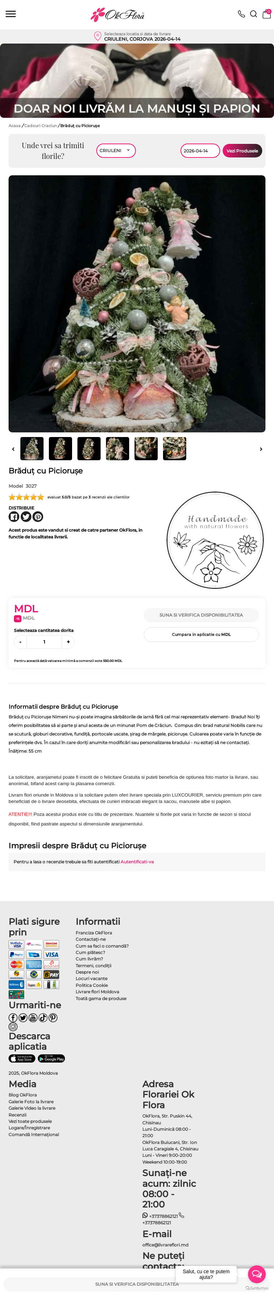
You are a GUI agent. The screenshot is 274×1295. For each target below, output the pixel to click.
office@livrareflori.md (165, 1245)
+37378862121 (160, 1216)
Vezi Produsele (242, 151)
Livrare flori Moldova (97, 991)
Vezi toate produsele (30, 1121)
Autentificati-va (137, 861)
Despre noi (87, 972)
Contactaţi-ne (91, 939)
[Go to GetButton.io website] (256, 1288)
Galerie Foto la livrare (31, 1101)
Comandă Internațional (34, 1134)
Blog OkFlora (23, 1095)
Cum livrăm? (89, 959)
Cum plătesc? (90, 952)
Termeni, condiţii (93, 965)
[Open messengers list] (257, 1274)
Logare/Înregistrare (29, 1127)
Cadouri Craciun (41, 125)
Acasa (15, 125)
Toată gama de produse (101, 998)
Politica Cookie (92, 985)
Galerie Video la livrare (32, 1108)
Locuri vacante (91, 978)
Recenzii (17, 1115)
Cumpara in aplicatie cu (201, 634)
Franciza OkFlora (94, 932)
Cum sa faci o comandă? (102, 946)
